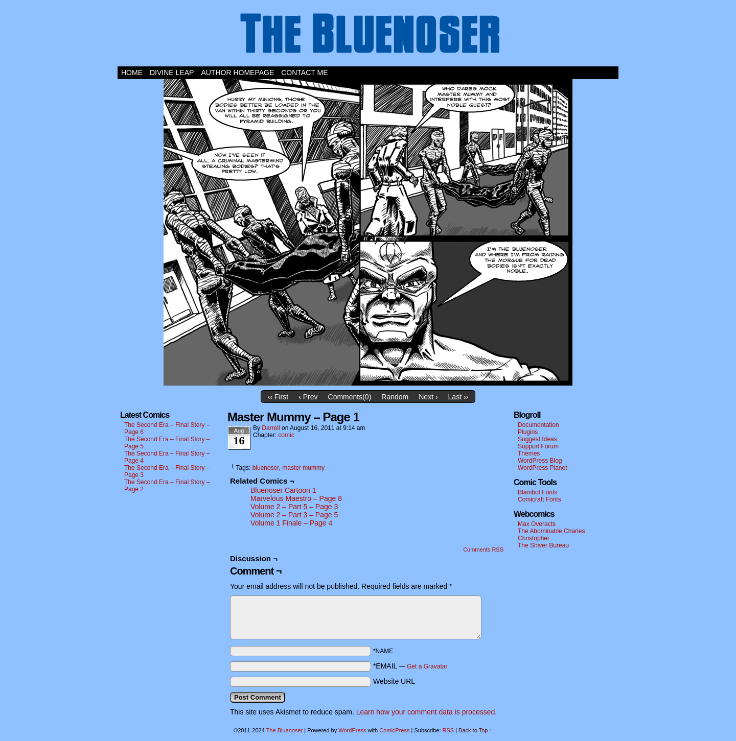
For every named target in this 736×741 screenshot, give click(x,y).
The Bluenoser (368, 35)
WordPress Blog (540, 460)
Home (132, 72)
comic (286, 435)
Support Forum (538, 446)
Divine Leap (172, 72)
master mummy (303, 467)
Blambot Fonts (537, 492)
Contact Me (304, 72)
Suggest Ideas (537, 439)
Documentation (538, 424)
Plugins (528, 432)
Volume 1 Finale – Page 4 (291, 523)
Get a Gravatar (427, 666)
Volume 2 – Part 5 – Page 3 (294, 507)
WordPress (352, 730)
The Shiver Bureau (543, 545)
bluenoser (265, 467)
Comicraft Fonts (539, 499)
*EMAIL (410, 666)
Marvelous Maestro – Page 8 (296, 498)
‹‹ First (278, 397)
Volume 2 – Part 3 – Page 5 (294, 515)
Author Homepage (237, 72)
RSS (448, 730)
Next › (428, 397)
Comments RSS (483, 549)
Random (394, 397)
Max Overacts (537, 524)
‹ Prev (307, 397)
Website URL (394, 681)
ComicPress (394, 730)
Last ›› (458, 397)
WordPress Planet (542, 467)
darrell (271, 428)
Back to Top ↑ (475, 730)
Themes (529, 453)
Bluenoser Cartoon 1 (283, 490)
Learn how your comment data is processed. (426, 712)
